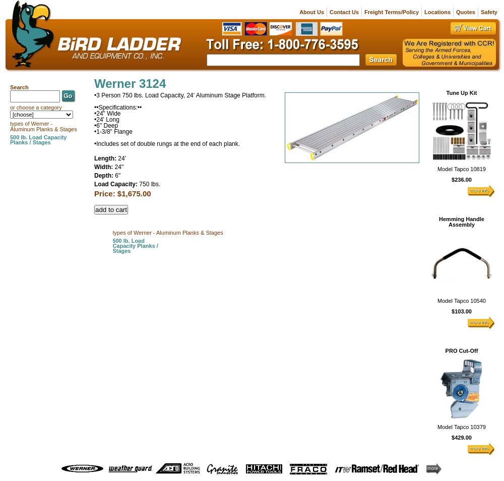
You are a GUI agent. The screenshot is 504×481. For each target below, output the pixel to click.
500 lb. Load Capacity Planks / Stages (135, 245)
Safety (489, 12)
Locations (437, 12)
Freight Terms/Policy (391, 12)
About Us (311, 12)
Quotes (465, 12)
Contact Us (344, 12)
